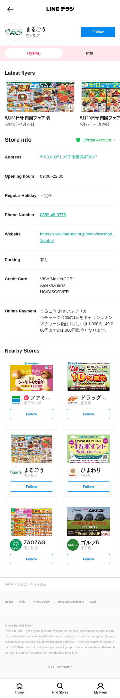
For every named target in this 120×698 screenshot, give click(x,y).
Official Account (97, 140)
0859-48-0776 (53, 214)
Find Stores (60, 692)
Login (93, 601)
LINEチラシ (60, 9)
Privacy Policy (41, 601)
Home (19, 692)
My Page (100, 692)
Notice (9, 601)
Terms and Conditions (70, 601)
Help (23, 601)
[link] (13, 32)
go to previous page (10, 9)
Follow (98, 33)
